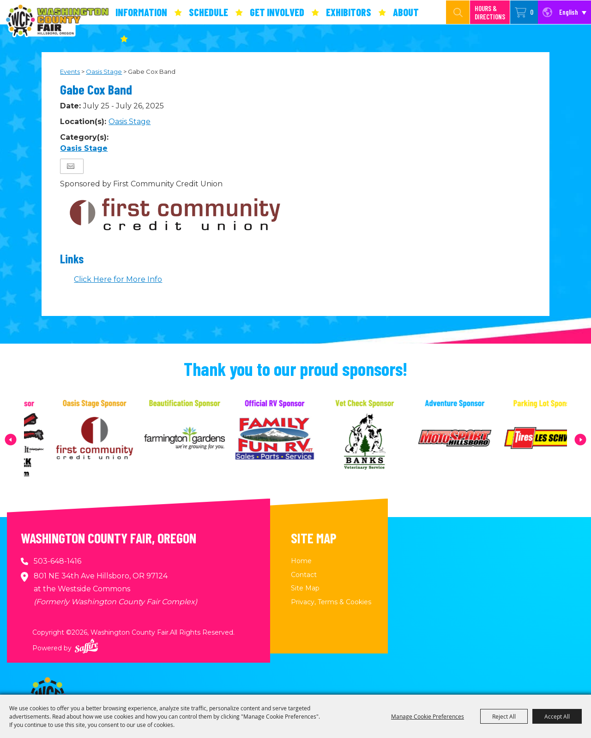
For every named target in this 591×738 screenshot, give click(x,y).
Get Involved (277, 12)
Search (458, 12)
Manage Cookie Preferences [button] (427, 716)
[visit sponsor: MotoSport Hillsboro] (468, 440)
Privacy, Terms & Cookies (331, 602)
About (406, 12)
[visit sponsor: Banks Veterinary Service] (378, 440)
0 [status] (531, 12)
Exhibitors (348, 12)
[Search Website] (448, 12)
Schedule (208, 12)
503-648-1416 (57, 561)
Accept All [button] (557, 716)
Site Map (305, 588)
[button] (11, 440)
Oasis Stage (104, 71)
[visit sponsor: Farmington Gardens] (198, 440)
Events (70, 71)
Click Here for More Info (118, 279)
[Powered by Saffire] (86, 646)
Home (301, 561)
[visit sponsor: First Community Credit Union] (108, 440)
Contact (304, 575)
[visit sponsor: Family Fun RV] (288, 440)
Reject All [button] (504, 716)
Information (141, 12)
